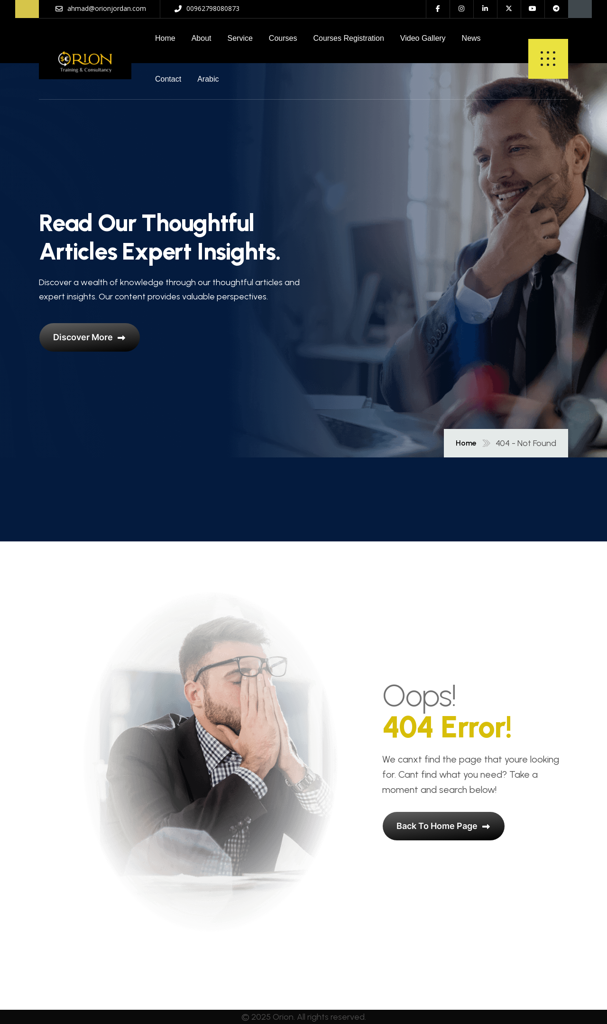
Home (165, 38)
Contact (168, 79)
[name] (85, 58)
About (202, 38)
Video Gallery (423, 38)
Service (240, 38)
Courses (283, 38)
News (471, 38)
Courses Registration (348, 38)
